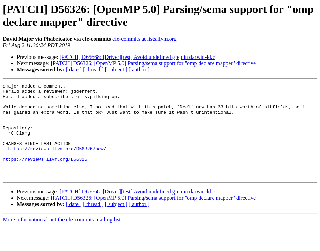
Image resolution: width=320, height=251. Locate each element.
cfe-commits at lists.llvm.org (144, 39)
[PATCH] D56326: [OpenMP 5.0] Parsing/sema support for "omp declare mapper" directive (153, 63)
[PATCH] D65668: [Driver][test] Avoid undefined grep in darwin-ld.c (137, 57)
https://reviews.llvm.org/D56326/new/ (57, 162)
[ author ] (139, 70)
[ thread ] (93, 70)
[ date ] (74, 70)
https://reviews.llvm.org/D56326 (45, 175)
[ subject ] (116, 70)
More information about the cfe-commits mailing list (62, 238)
